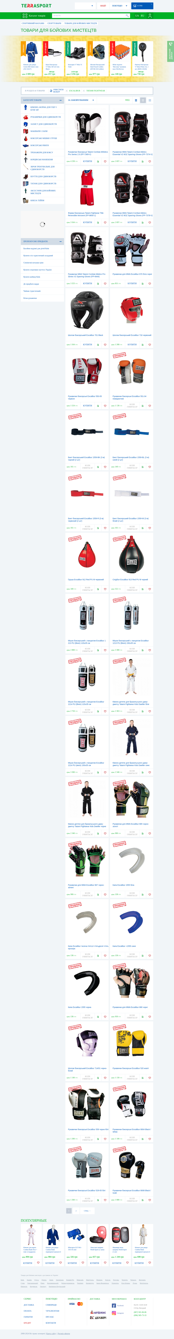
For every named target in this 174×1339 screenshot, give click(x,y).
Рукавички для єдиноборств (42, 117)
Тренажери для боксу (38, 152)
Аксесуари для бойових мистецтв (39, 191)
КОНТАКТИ (51, 1323)
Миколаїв (80, 1280)
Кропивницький (52, 1283)
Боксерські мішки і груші (40, 138)
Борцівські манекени (38, 160)
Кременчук (90, 1283)
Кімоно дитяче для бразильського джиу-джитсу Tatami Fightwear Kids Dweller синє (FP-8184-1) (131, 765)
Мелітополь (144, 1283)
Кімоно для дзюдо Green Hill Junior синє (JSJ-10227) (31, 67)
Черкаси (133, 1280)
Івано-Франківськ (103, 1283)
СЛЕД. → (87, 1211)
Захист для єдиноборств (40, 124)
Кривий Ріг (70, 1280)
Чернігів (125, 1280)
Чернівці (80, 1283)
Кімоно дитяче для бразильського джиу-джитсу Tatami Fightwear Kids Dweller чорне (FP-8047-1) (87, 826)
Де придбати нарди (31, 284)
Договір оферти (63, 1334)
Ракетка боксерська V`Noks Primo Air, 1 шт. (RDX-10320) (142, 67)
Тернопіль (115, 1283)
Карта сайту (51, 1334)
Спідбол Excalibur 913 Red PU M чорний (130, 579)
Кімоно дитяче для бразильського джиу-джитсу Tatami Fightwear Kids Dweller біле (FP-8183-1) (131, 704)
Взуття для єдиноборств (39, 176)
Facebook (118, 1306)
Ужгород (43, 1286)
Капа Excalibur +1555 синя (124, 946)
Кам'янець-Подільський (57, 1286)
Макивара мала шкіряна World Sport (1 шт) (120, 1250)
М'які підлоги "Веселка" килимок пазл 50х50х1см (119, 67)
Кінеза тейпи (33, 200)
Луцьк (135, 1283)
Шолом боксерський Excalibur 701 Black (85, 335)
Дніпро (43, 1280)
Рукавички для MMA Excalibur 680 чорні (130, 1007)
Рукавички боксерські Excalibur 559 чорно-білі (88, 1129)
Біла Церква (126, 1283)
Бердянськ (33, 1286)
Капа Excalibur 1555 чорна (79, 1007)
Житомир (142, 1280)
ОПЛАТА (28, 1311)
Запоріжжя (59, 1280)
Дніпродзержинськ (67, 1283)
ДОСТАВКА (29, 1305)
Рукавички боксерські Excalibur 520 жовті (131, 1068)
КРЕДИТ (27, 1323)
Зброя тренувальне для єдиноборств (39, 167)
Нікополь (24, 1286)
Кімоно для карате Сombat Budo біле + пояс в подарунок (30, 1250)
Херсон (107, 1280)
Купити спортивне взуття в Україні (38, 270)
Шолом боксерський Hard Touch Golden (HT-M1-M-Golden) (97, 67)
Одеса (36, 1280)
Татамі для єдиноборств (39, 184)
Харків (29, 1280)
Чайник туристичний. (32, 291)
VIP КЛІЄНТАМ (52, 1311)
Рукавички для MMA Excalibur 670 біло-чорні (132, 274)
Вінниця (99, 1280)
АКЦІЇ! (103, 6)
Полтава (116, 1280)
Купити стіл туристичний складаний (38, 256)
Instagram (118, 1313)
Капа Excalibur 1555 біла (123, 885)
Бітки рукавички (30, 298)
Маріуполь (90, 1280)
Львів (51, 1280)
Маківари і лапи (35, 131)
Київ (22, 1280)
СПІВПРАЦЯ (51, 1305)
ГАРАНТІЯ (28, 1317)
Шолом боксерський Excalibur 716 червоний (132, 335)
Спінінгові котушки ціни (34, 263)
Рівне (42, 1283)
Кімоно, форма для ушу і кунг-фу (40, 107)
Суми (23, 1283)
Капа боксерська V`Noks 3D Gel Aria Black (52, 67)
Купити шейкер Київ (32, 277)
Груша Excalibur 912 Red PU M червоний (86, 579)
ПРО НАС (50, 1317)
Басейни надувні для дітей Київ (36, 249)
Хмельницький (32, 1283)
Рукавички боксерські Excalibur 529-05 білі (86, 1190)
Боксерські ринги (36, 145)
